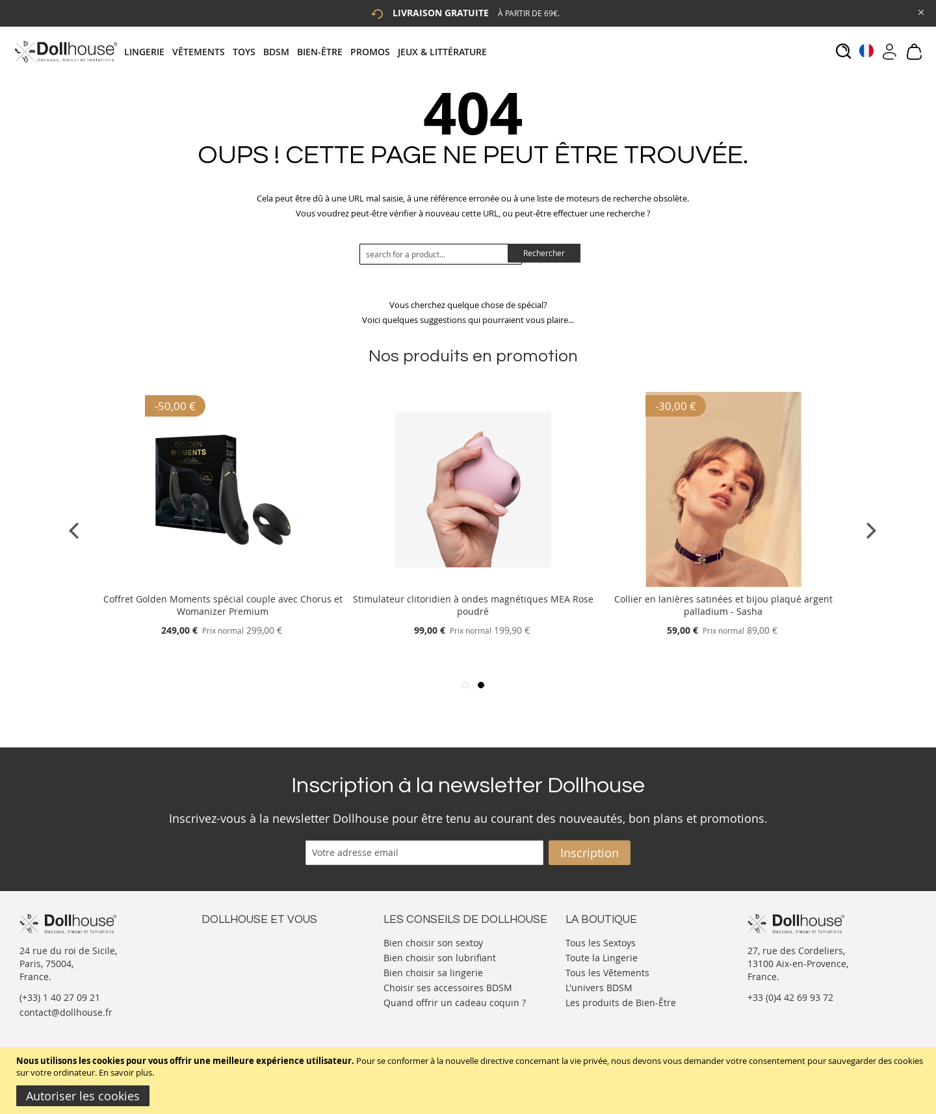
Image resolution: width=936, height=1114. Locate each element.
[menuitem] (148, 51)
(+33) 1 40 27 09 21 (60, 997)
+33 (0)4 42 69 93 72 (790, 997)
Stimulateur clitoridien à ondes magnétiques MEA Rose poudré (473, 605)
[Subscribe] (589, 852)
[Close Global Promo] (920, 11)
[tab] (309, 51)
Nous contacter (235, 941)
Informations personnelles (259, 967)
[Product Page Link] (223, 583)
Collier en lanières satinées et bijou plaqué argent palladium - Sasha (723, 605)
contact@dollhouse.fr (66, 1012)
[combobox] (440, 254)
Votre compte (230, 954)
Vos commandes (237, 980)
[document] (469, 1080)
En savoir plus (125, 1072)
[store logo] (65, 51)
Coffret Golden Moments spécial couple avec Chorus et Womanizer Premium (223, 605)
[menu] (309, 51)
